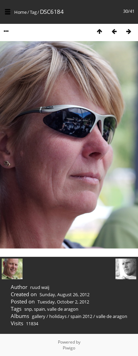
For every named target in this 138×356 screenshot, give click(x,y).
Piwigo (69, 348)
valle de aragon (62, 309)
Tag (33, 12)
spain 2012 (81, 316)
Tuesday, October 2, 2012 (63, 302)
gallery (38, 316)
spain (39, 309)
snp (28, 309)
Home (20, 12)
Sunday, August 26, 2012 (64, 294)
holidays (58, 316)
